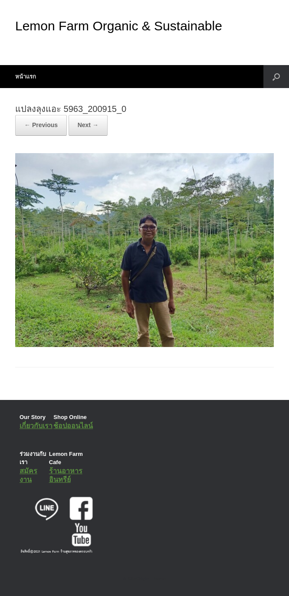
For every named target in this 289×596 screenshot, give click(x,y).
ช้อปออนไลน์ (73, 425)
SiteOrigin (138, 578)
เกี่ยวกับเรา (36, 425)
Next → (88, 124)
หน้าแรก (25, 76)
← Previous (41, 124)
